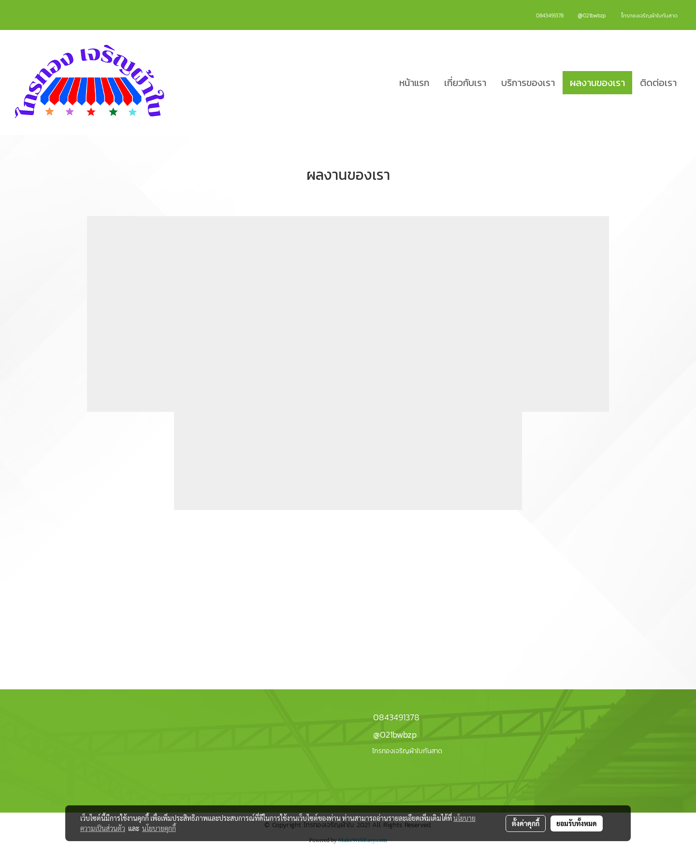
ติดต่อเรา (658, 82)
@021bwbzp (395, 734)
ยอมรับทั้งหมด (576, 823)
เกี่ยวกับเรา (465, 82)
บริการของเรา (528, 82)
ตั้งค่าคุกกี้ (525, 823)
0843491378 (396, 717)
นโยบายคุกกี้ (159, 828)
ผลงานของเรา (597, 82)
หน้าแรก (414, 82)
